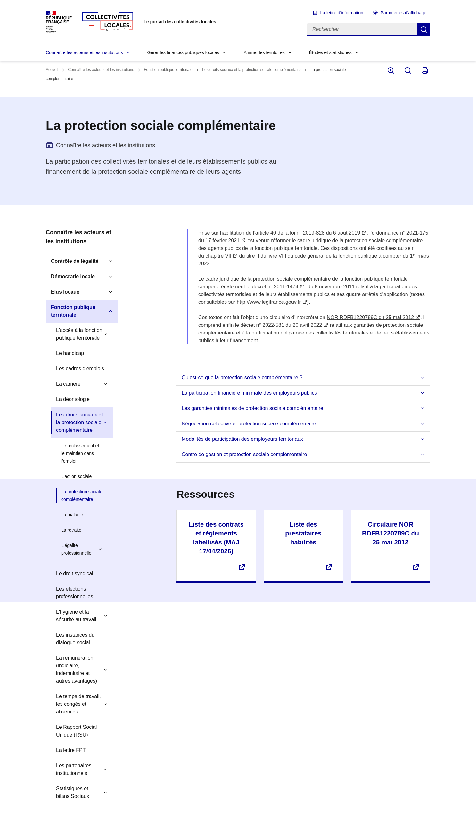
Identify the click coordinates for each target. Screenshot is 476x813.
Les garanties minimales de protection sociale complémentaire (252, 408)
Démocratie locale (73, 276)
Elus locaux (65, 291)
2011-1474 (285, 286)
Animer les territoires (263, 52)
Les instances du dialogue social (75, 638)
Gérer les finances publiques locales (183, 52)
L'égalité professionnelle (76, 549)
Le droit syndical (74, 573)
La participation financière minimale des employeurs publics (249, 393)
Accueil (52, 70)
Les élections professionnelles (74, 592)
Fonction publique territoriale (168, 70)
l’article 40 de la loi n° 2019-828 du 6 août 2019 (306, 233)
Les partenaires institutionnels (73, 769)
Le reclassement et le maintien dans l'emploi (80, 453)
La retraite (71, 530)
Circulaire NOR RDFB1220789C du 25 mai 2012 (390, 533)
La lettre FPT (71, 750)
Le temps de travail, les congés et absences (78, 704)
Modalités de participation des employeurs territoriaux (242, 439)
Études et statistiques (330, 52)
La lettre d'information (341, 12)
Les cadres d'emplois (80, 368)
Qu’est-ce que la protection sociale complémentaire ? (242, 377)
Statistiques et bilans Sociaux (72, 792)
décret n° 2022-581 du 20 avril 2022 (281, 325)
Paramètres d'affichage (403, 12)
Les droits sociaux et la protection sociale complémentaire (251, 70)
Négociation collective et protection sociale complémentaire (249, 423)
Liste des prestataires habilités (303, 533)
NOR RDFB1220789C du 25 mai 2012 (370, 317)
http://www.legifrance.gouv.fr (269, 302)
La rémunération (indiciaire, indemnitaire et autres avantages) (76, 669)
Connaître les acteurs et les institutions (84, 52)
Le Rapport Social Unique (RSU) (76, 730)
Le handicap (70, 353)
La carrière (68, 384)
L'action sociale (76, 476)
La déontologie (73, 399)
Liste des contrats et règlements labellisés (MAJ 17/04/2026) (216, 538)
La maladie (72, 514)
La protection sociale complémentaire (81, 495)
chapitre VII (218, 256)
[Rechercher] (362, 29)
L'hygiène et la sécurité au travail (76, 615)
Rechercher (423, 29)
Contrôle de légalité (74, 261)
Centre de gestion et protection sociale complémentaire (244, 454)
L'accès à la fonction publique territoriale (79, 334)
